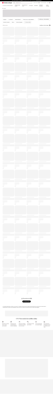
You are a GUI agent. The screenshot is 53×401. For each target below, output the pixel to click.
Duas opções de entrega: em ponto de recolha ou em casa (47, 325)
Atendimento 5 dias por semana (30, 324)
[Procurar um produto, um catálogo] (14, 3)
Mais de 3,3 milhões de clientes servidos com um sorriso (22, 324)
